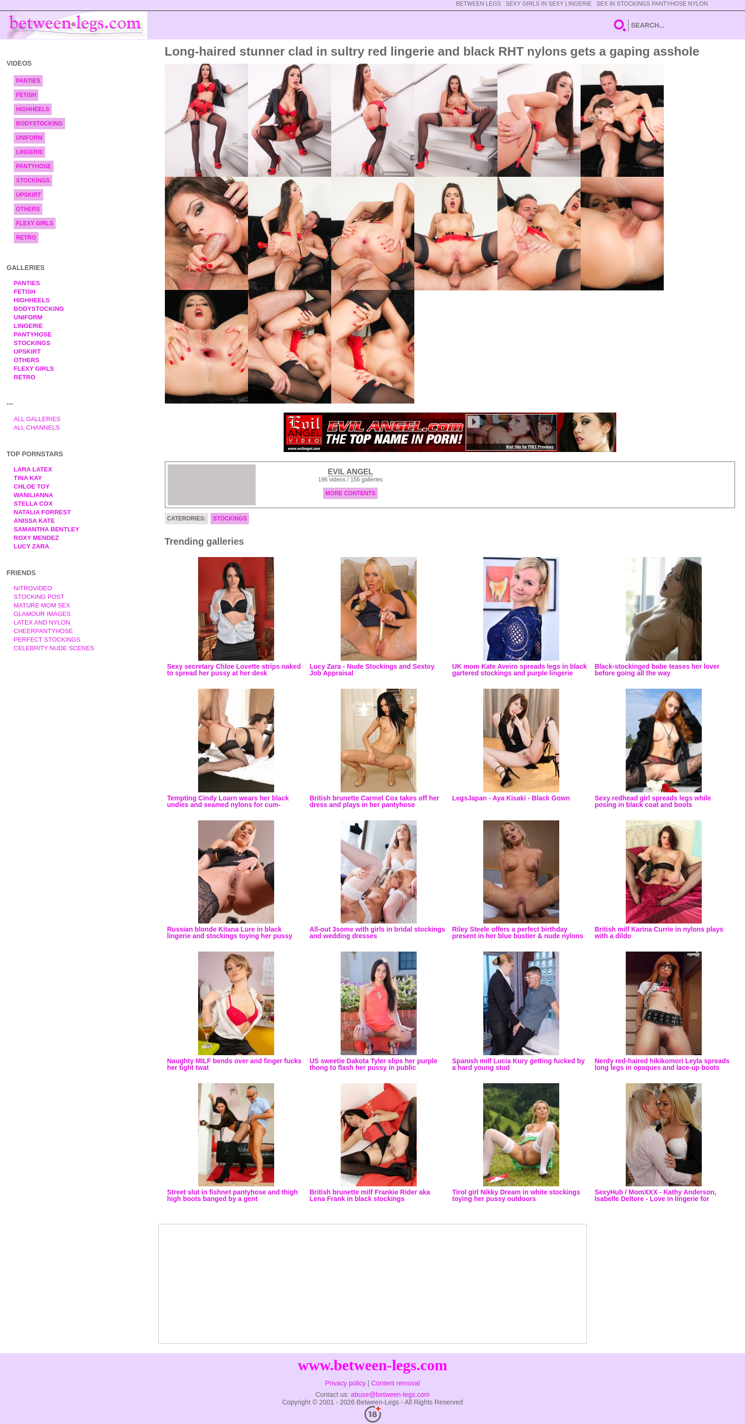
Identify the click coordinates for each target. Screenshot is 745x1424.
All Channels (37, 427)
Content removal (395, 1383)
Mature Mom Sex (42, 605)
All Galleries (37, 419)
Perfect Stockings (47, 639)
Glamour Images (42, 613)
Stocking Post (39, 596)
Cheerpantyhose (43, 631)
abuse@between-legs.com (390, 1394)
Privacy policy (345, 1383)
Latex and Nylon (42, 622)
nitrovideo (33, 588)
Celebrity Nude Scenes (54, 648)
